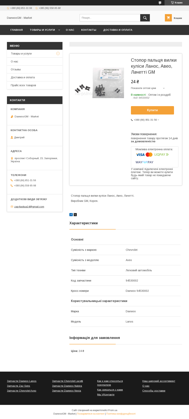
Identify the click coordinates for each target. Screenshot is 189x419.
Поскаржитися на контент (91, 413)
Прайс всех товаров (23, 85)
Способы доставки (153, 390)
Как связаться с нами (110, 389)
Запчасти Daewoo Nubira (67, 385)
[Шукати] (145, 17)
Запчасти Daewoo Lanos (21, 381)
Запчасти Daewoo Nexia (66, 390)
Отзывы (16, 69)
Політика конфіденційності (121, 413)
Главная (16, 29)
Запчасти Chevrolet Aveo (21, 390)
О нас (70, 29)
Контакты (88, 29)
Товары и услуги (42, 29)
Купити (152, 110)
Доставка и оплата (117, 29)
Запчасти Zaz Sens (18, 385)
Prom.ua (112, 410)
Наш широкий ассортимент (158, 381)
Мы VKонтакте (105, 394)
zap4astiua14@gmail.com (29, 206)
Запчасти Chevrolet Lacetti (67, 381)
